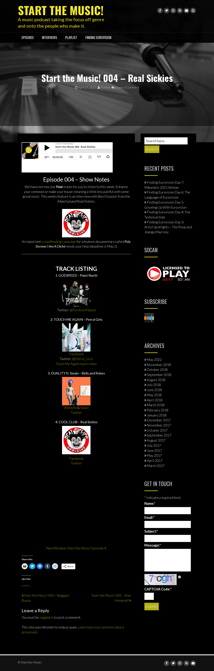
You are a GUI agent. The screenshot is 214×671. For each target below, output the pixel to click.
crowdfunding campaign (59, 241)
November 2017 (159, 425)
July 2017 (154, 445)
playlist (71, 37)
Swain (84, 407)
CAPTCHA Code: (158, 589)
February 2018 (157, 410)
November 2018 (159, 365)
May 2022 (154, 359)
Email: (149, 517)
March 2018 (155, 405)
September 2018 (159, 375)
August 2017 (156, 440)
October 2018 (157, 369)
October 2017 (157, 430)
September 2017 (159, 435)
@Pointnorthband (83, 310)
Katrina (104, 87)
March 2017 (155, 466)
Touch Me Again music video (76, 364)
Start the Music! (61, 10)
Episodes (28, 37)
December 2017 (159, 420)
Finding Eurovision (98, 37)
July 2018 (154, 385)
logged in (46, 617)
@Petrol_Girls (82, 359)
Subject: (151, 531)
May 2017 (154, 455)
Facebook (76, 354)
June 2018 (154, 390)
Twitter (76, 412)
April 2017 (154, 460)
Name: (149, 503)
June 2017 (154, 450)
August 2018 (156, 380)
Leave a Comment (125, 87)
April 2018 (154, 400)
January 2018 (156, 415)
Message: (152, 545)
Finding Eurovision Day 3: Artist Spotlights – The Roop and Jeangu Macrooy (168, 227)
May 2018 (154, 395)
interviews (49, 37)
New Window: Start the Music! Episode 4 (76, 548)
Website (70, 407)
